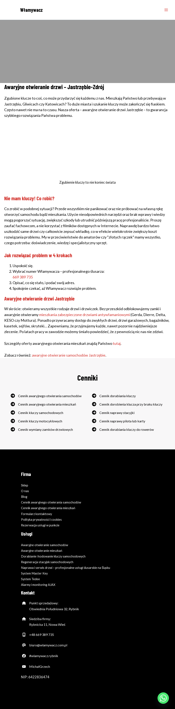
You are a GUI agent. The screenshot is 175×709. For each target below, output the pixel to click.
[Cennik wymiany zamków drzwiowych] (42, 429)
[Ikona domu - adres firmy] (24, 603)
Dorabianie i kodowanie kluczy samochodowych (53, 556)
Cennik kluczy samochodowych (40, 413)
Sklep (24, 485)
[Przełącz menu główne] (166, 10)
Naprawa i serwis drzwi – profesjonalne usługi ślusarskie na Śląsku (65, 567)
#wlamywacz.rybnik (43, 656)
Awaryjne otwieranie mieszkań (41, 550)
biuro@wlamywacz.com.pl (48, 645)
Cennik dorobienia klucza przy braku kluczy (130, 404)
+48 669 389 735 (41, 635)
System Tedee (30, 579)
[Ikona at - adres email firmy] (24, 645)
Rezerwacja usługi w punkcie (40, 525)
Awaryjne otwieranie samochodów (44, 545)
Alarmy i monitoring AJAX (38, 584)
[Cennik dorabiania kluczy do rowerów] (123, 429)
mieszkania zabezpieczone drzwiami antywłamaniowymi (84, 314)
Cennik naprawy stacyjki (116, 413)
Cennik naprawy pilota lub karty (122, 421)
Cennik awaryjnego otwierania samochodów (50, 396)
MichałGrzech (39, 666)
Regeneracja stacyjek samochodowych (47, 562)
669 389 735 (23, 277)
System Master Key (34, 573)
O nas (25, 491)
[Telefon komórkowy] (24, 635)
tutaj (117, 343)
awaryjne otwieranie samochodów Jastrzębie (68, 355)
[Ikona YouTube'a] (24, 666)
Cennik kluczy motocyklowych (40, 421)
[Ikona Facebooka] (24, 656)
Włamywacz (31, 10)
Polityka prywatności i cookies (41, 519)
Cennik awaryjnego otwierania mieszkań (47, 404)
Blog (24, 496)
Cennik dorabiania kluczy (117, 396)
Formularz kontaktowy (36, 514)
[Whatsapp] (163, 698)
